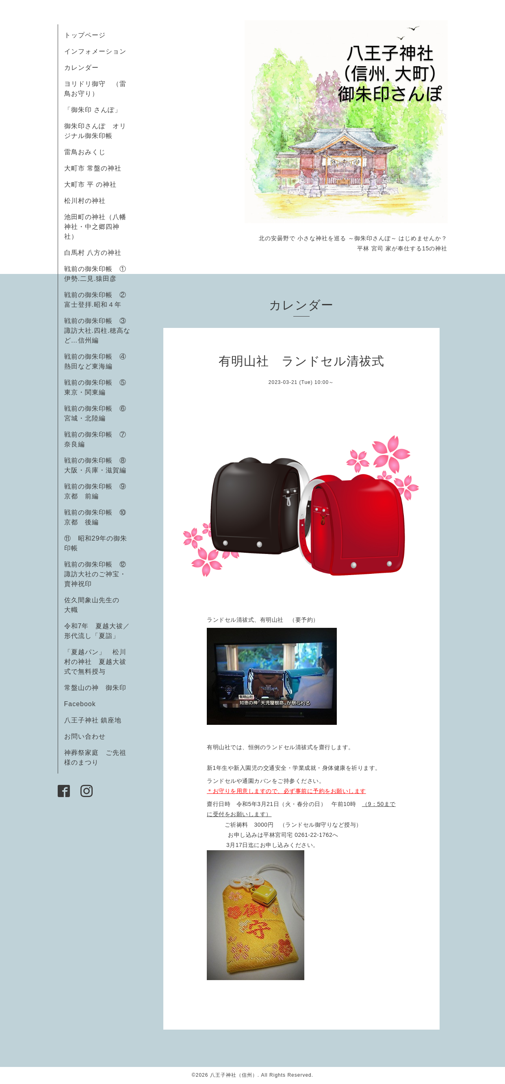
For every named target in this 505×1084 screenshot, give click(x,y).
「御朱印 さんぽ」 (92, 109)
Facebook (83, 703)
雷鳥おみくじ (85, 152)
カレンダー (81, 67)
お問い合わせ (85, 736)
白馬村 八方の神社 (92, 252)
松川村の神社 (85, 200)
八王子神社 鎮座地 (92, 720)
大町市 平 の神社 (90, 184)
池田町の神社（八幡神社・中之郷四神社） (95, 226)
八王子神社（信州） (234, 1075)
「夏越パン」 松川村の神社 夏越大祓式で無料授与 (95, 662)
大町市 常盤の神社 (92, 168)
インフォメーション (95, 51)
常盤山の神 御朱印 (95, 687)
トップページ (85, 35)
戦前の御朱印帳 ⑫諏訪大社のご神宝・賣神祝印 (95, 574)
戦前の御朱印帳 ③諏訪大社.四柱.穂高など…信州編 (97, 330)
